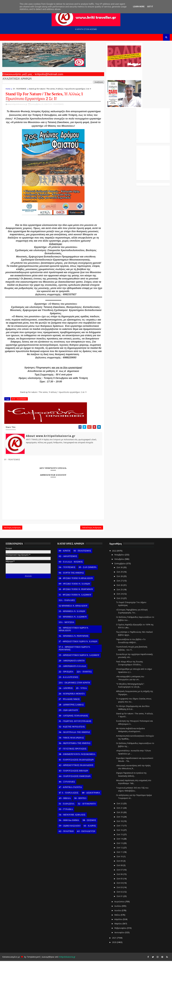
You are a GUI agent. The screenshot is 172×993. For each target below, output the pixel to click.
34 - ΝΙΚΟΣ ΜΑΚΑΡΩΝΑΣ (71, 769)
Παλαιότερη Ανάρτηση (73, 558)
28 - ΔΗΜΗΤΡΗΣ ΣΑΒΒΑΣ (70, 736)
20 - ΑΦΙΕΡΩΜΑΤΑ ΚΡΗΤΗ (71, 692)
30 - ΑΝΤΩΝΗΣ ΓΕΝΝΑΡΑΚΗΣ (73, 747)
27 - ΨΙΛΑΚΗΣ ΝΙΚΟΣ (68, 731)
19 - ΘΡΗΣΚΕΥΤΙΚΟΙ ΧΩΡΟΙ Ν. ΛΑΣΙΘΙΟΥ (78, 687)
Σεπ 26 (119, 617)
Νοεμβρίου (119, 586)
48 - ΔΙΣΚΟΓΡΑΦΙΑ (90, 824)
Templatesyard (33, 989)
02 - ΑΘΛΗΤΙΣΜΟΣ (67, 588)
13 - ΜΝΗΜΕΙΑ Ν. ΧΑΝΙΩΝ (71, 643)
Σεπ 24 (119, 626)
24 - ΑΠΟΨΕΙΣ (65, 720)
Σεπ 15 (119, 866)
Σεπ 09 (119, 893)
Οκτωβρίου (119, 591)
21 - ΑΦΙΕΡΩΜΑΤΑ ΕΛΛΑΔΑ (72, 698)
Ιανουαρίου (119, 964)
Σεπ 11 (119, 884)
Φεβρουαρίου (120, 960)
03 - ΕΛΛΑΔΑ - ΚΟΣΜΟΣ (70, 593)
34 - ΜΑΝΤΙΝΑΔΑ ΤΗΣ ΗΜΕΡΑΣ (74, 764)
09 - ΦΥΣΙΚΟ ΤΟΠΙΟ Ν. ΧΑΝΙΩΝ (74, 615)
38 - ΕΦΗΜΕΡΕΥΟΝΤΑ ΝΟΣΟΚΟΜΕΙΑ (76, 786)
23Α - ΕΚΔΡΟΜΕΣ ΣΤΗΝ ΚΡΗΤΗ (74, 714)
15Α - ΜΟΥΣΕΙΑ (66, 654)
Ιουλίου (117, 938)
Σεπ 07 (119, 901)
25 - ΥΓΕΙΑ (81, 720)
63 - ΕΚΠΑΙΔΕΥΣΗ (86, 863)
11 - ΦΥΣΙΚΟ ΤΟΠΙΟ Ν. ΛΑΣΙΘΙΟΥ (74, 626)
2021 (114, 970)
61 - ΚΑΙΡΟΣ (89, 857)
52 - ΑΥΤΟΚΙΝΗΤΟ (86, 835)
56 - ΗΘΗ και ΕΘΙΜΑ (68, 852)
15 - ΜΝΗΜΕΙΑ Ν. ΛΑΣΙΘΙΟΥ (72, 648)
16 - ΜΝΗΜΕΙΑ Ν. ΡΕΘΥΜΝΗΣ (73, 668)
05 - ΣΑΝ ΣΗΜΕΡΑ (87, 599)
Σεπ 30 (119, 599)
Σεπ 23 (119, 630)
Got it (150, 7)
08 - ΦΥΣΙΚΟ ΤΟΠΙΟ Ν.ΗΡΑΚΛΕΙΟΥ (75, 610)
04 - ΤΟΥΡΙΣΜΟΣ (66, 599)
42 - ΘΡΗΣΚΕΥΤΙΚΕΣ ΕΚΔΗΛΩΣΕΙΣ (75, 797)
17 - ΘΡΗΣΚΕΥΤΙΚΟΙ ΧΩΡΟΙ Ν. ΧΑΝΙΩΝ (77, 673)
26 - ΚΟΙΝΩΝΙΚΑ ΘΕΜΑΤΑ (71, 725)
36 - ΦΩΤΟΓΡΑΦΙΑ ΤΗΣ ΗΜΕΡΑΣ (74, 775)
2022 (114, 582)
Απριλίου (118, 951)
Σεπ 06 (119, 906)
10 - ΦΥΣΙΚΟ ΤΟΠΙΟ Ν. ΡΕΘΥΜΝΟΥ (75, 621)
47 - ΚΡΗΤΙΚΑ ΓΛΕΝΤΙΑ (70, 819)
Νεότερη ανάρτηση (12, 558)
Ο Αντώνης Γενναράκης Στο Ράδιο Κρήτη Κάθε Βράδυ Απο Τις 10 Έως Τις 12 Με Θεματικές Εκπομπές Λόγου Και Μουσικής (105, 73)
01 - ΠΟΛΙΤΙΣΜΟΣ (19, 90)
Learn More (138, 7)
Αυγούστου (119, 933)
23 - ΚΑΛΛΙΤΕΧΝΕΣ (68, 709)
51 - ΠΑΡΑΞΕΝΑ (66, 835)
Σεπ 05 (119, 910)
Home (7, 90)
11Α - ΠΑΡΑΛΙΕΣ (66, 632)
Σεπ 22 (119, 835)
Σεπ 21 (119, 840)
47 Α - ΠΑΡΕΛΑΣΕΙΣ (68, 824)
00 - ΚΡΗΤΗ (64, 582)
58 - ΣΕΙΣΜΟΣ (89, 852)
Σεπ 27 (119, 612)
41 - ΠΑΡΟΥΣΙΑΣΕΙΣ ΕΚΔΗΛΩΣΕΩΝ (75, 791)
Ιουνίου (117, 942)
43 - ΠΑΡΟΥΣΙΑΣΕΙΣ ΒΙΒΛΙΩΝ (73, 802)
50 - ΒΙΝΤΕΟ (80, 830)
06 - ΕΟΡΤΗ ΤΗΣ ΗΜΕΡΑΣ (71, 604)
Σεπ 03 (119, 919)
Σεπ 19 (119, 848)
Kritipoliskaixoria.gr (67, 989)
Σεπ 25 (119, 621)
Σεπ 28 (119, 608)
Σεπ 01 (119, 928)
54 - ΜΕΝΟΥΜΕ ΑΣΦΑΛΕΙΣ (71, 846)
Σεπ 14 (119, 871)
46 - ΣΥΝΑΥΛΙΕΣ (66, 813)
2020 (114, 974)
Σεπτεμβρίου (120, 595)
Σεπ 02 (119, 924)
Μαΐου (117, 946)
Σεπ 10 (119, 888)
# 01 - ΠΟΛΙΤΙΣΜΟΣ (19, 429)
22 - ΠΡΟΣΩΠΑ (65, 703)
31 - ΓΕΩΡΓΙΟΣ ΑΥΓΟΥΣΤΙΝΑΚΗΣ (74, 753)
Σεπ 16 (119, 862)
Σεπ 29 (119, 603)
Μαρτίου (118, 955)
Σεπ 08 (119, 897)
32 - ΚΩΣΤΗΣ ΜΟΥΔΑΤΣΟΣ (71, 758)
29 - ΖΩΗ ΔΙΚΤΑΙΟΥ (68, 742)
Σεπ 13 (119, 875)
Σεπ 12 (119, 879)
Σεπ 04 (119, 915)
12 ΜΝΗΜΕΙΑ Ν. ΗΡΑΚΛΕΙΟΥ (72, 637)
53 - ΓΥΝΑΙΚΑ (65, 841)
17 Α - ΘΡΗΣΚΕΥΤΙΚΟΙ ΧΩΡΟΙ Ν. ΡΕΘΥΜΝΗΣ (74, 680)
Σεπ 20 (119, 844)
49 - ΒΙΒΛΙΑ (64, 830)
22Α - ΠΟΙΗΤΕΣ (83, 703)
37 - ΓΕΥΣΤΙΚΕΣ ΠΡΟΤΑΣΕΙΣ (72, 780)
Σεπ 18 (119, 853)
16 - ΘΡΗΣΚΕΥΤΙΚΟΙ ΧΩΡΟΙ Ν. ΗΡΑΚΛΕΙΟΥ (73, 661)
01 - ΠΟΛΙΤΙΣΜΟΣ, (57, 109)
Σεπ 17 (119, 857)
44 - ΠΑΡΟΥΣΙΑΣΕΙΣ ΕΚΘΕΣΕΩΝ (74, 808)
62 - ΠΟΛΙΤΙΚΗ (65, 863)
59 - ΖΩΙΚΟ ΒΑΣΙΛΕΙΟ (69, 857)
